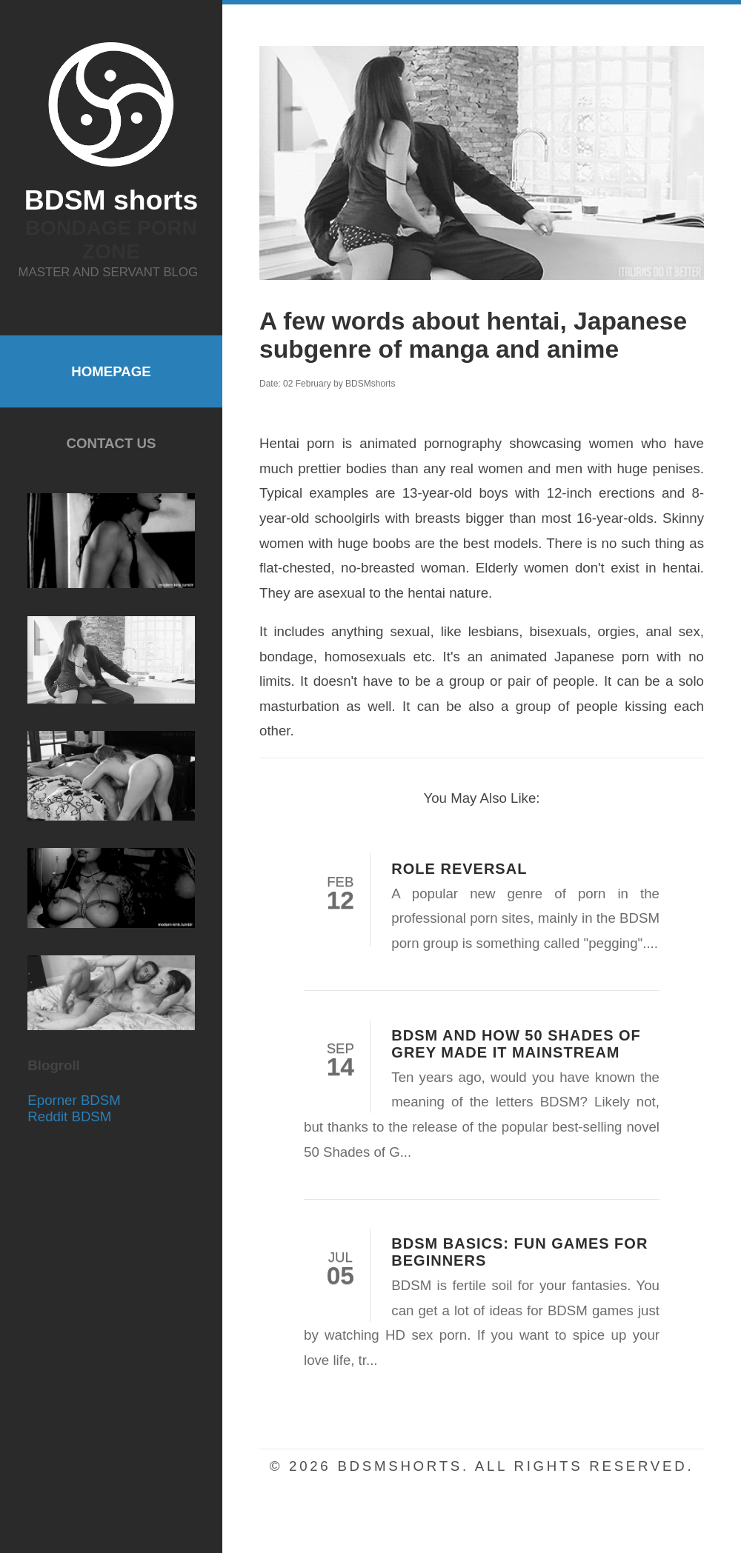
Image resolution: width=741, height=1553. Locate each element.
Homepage (110, 371)
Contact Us (111, 443)
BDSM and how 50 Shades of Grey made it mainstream (516, 1044)
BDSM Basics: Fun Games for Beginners (519, 1252)
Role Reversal (459, 869)
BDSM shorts (111, 200)
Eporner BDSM (73, 1100)
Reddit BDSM (69, 1116)
